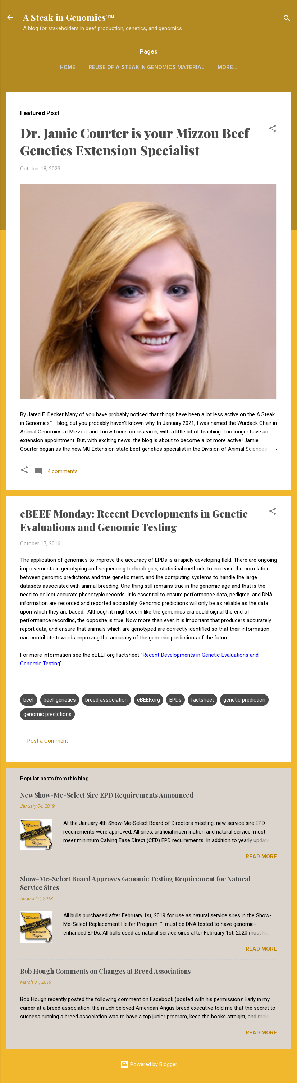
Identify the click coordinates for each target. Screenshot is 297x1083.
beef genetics (60, 700)
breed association (106, 700)
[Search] (287, 20)
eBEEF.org (148, 700)
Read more (261, 856)
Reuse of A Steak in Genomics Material (146, 67)
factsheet (202, 700)
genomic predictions (47, 714)
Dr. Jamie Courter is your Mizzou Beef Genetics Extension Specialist (134, 141)
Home (68, 67)
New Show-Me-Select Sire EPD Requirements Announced (106, 795)
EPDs (175, 700)
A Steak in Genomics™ (69, 17)
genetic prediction (244, 700)
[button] (272, 129)
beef (28, 700)
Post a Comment (47, 741)
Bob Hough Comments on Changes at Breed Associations (105, 971)
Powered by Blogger (148, 1064)
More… (227, 67)
